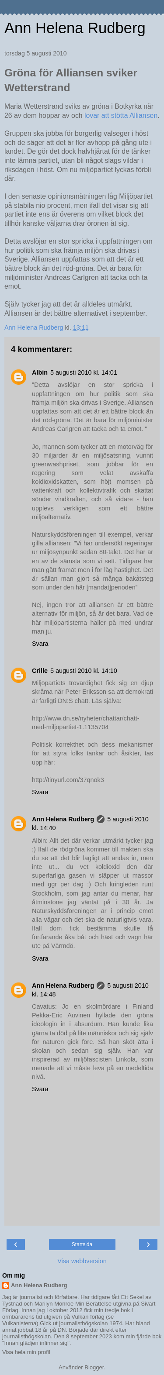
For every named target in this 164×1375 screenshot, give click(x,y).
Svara (40, 643)
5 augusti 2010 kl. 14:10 (83, 670)
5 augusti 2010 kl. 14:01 (83, 372)
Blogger (94, 1367)
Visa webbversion (82, 1261)
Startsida (82, 1244)
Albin (40, 372)
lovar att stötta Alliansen (120, 115)
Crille (40, 670)
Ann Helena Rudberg (75, 28)
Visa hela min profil (26, 1352)
